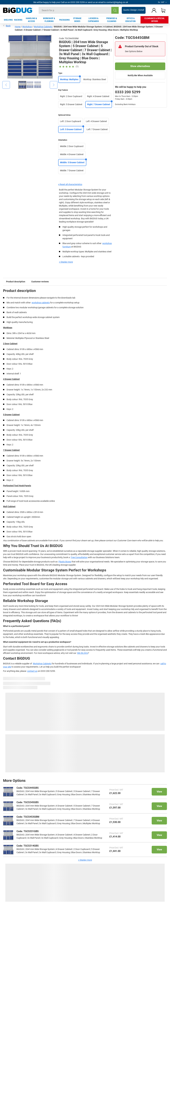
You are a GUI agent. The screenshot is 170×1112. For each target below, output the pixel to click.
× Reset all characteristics (70, 184)
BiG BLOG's (82, 653)
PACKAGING (64, 20)
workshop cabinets (41, 302)
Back (7, 25)
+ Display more (66, 262)
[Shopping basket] (163, 10)
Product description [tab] (15, 281)
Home (17, 26)
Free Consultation (79, 557)
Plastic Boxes (64, 561)
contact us (32, 671)
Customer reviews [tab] (40, 281)
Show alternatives (140, 66)
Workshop (27, 26)
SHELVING (8, 20)
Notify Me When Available (140, 75)
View (159, 791)
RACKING (18, 20)
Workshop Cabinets (43, 26)
